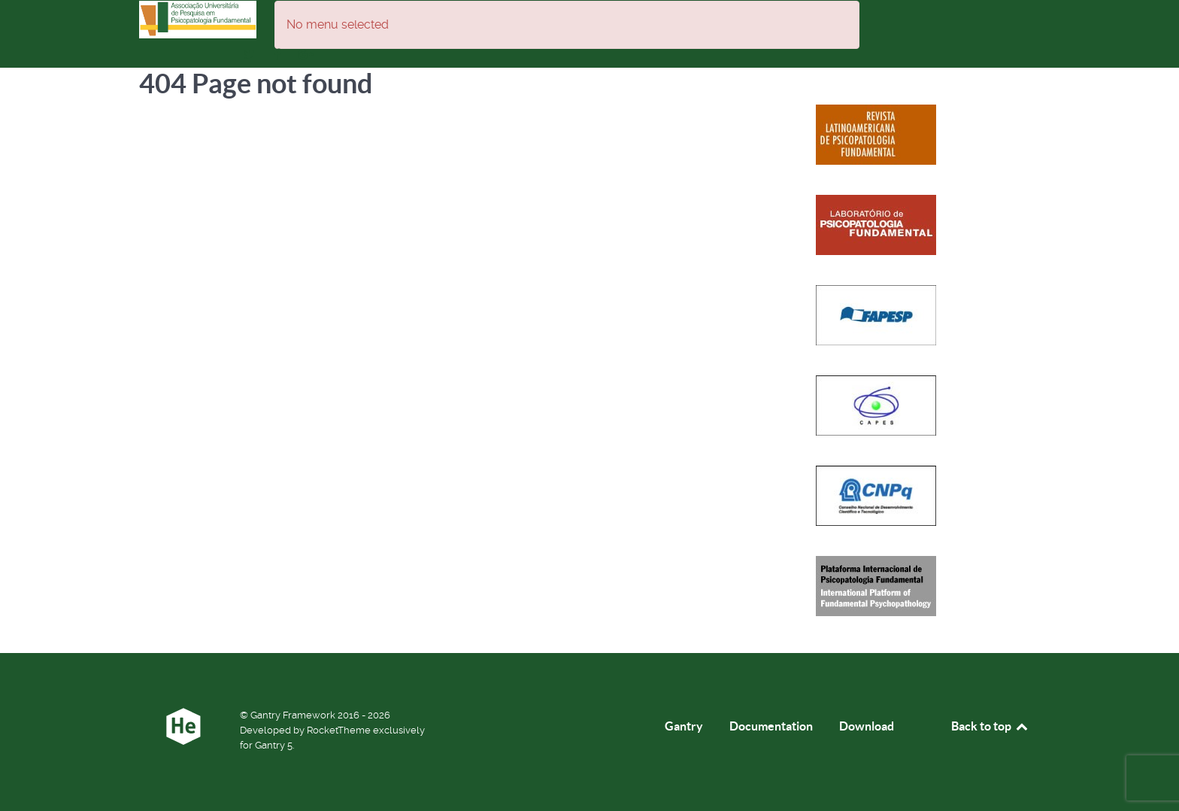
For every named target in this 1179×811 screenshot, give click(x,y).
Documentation (771, 726)
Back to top (990, 726)
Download (866, 726)
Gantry (684, 726)
